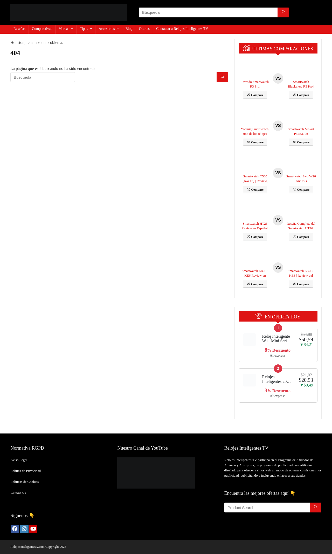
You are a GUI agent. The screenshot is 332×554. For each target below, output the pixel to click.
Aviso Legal (19, 460)
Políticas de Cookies (25, 482)
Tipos (84, 29)
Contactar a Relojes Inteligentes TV (182, 29)
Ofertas (144, 29)
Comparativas (42, 29)
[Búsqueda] (283, 12)
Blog (128, 29)
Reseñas (19, 29)
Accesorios (107, 29)
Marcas (64, 29)
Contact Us (18, 493)
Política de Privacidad (26, 471)
